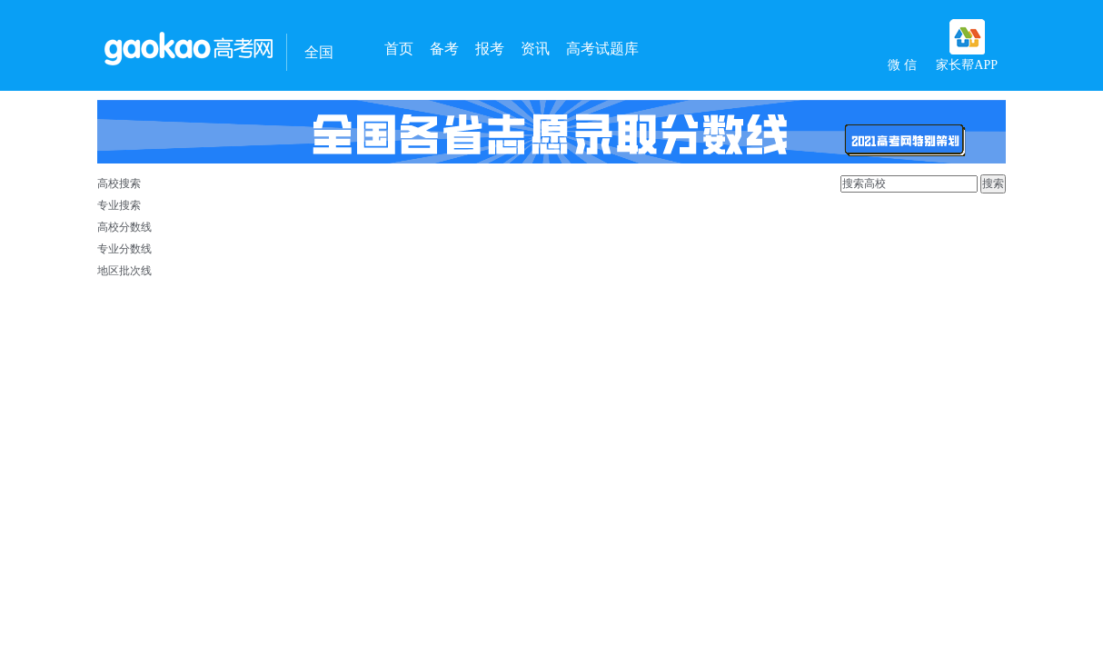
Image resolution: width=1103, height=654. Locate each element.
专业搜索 (119, 205)
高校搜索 (119, 183)
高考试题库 (602, 48)
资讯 (535, 48)
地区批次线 (124, 270)
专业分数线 (124, 249)
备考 (444, 48)
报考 (489, 48)
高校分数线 (124, 227)
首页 (398, 48)
